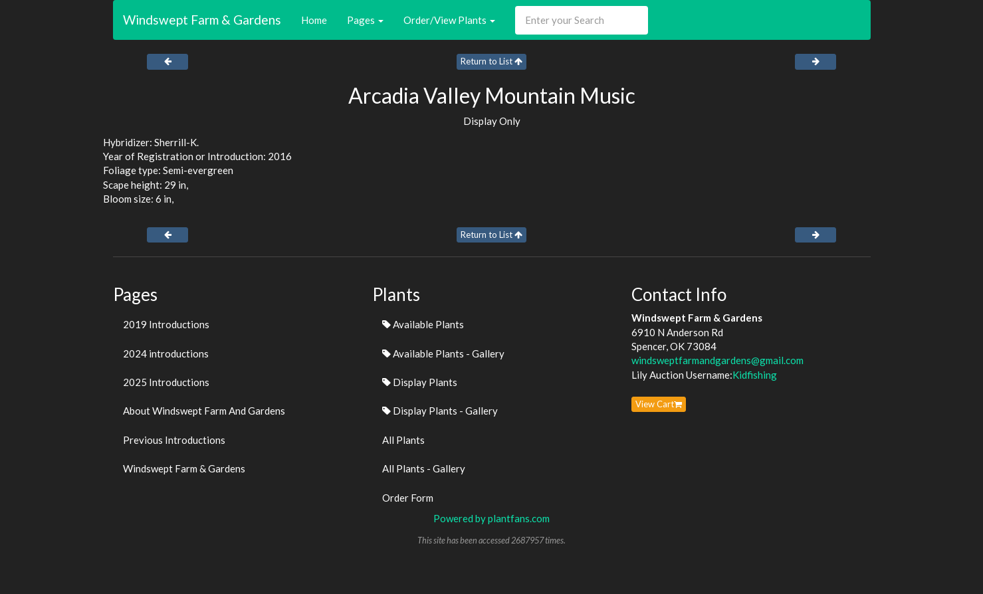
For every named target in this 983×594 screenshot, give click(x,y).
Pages (365, 20)
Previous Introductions (174, 440)
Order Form (407, 498)
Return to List (491, 61)
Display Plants (419, 382)
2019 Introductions (166, 324)
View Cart (658, 404)
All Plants (403, 440)
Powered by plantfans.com (491, 518)
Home (314, 20)
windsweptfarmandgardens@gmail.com (717, 360)
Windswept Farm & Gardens (202, 19)
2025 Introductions (166, 382)
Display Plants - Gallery (440, 411)
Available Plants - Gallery (443, 353)
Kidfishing (754, 375)
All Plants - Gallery (423, 468)
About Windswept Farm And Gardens (204, 411)
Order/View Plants (449, 20)
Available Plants (423, 324)
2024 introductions (166, 353)
